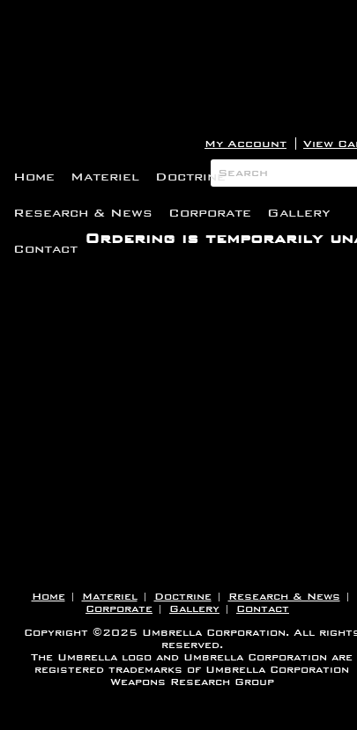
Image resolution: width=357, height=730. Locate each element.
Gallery (298, 212)
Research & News (82, 212)
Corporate (209, 212)
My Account (245, 143)
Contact (45, 248)
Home (34, 176)
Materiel (105, 176)
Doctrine (190, 176)
